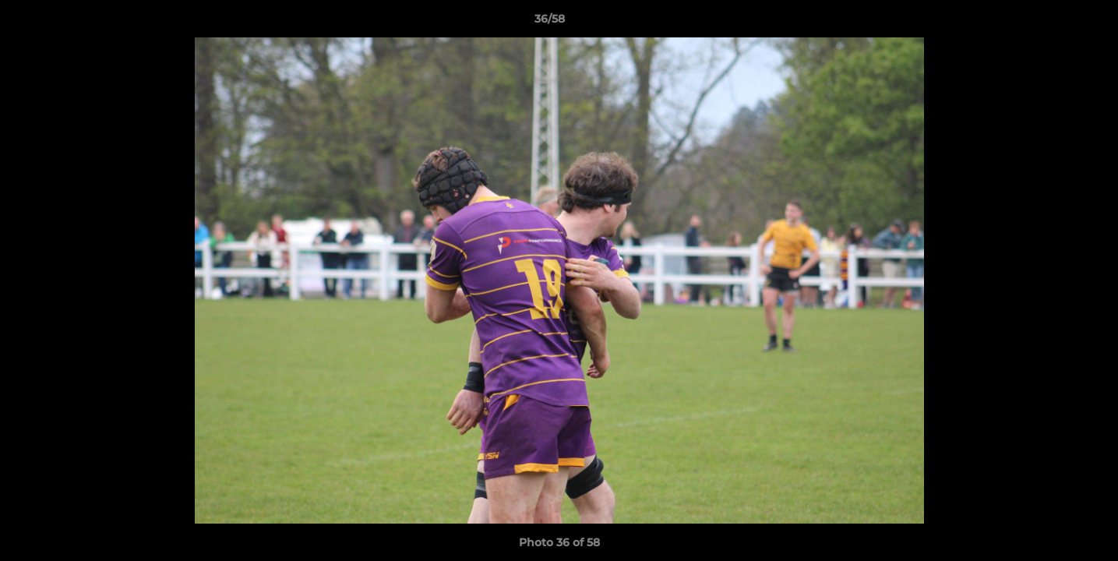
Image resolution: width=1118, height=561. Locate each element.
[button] (1052, 23)
